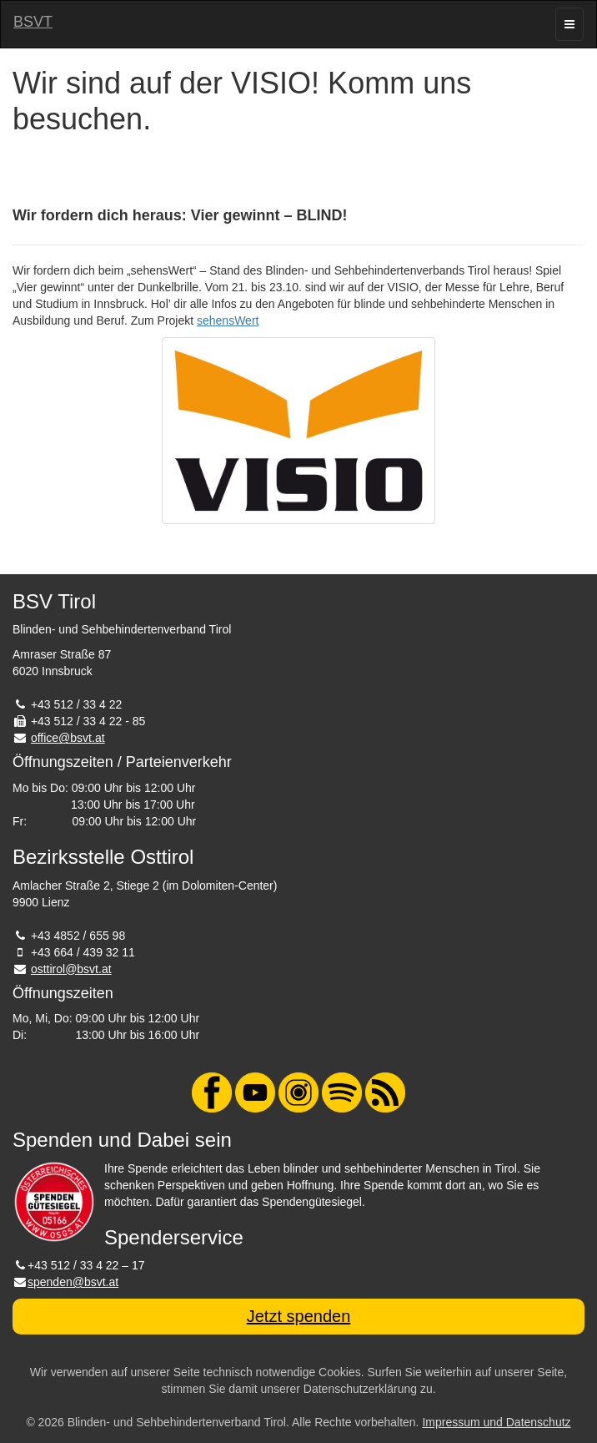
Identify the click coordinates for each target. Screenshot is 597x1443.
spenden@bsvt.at (73, 1282)
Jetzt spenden (299, 1316)
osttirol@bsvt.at (71, 969)
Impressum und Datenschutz (496, 1422)
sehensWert (227, 320)
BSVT (33, 21)
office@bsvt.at (68, 737)
